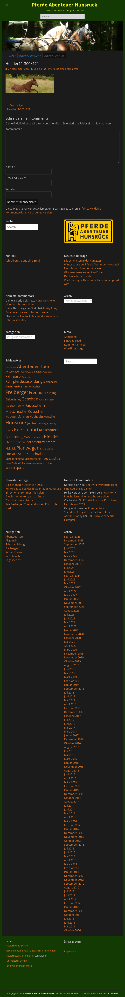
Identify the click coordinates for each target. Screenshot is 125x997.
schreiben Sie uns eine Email (23, 260)
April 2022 (70, 591)
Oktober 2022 (72, 587)
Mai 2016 (69, 755)
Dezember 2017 (73, 712)
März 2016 (70, 759)
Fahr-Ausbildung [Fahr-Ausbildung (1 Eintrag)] (45, 372)
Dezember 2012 (73, 876)
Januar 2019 (71, 685)
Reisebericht (13, 556)
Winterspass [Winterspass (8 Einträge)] (15, 467)
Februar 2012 (72, 903)
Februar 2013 (72, 868)
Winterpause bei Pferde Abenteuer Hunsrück (91, 264)
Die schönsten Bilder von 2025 (82, 260)
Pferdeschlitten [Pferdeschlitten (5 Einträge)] (15, 442)
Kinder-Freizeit (14, 552)
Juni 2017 (69, 724)
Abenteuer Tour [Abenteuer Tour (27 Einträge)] (33, 366)
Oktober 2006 (72, 930)
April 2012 (70, 899)
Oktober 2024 (72, 564)
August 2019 (71, 665)
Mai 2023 (69, 583)
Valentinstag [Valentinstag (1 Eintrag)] (31, 464)
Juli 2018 (69, 692)
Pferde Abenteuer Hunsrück (64, 5)
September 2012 (74, 883)
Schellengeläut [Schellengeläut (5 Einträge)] (15, 459)
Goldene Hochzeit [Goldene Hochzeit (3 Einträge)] (15, 405)
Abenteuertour (15, 536)
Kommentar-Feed (75, 344)
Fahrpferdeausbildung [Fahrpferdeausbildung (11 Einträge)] (24, 381)
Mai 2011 (69, 926)
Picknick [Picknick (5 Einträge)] (11, 448)
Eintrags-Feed (72, 340)
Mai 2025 (69, 552)
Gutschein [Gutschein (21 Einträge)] (35, 405)
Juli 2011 (69, 918)
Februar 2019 (72, 681)
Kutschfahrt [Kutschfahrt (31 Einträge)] (26, 429)
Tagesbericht (13, 560)
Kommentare (96, 508)
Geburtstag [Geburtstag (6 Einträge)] (13, 399)
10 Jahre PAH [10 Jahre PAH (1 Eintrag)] (11, 367)
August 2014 (71, 802)
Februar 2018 (72, 708)
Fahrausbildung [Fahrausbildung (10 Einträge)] (18, 376)
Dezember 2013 (73, 833)
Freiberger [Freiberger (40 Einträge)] (17, 392)
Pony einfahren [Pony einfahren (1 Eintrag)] (46, 449)
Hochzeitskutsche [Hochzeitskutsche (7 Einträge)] (42, 416)
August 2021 (71, 610)
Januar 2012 (71, 907)
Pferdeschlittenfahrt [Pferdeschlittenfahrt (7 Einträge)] (40, 442)
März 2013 (70, 864)
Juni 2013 (69, 852)
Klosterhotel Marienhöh (18, 955)
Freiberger (12, 548)
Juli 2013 (69, 848)
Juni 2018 (69, 696)
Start (12, 55)
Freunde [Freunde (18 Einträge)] (37, 392)
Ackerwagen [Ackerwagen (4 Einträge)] (13, 371)
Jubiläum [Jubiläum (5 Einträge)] (32, 423)
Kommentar (14, 129)
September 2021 (74, 607)
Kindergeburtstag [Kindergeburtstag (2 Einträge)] (47, 423)
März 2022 (70, 595)
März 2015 (70, 782)
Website (10, 189)
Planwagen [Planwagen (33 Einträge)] (28, 448)
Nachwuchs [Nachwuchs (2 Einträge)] (37, 437)
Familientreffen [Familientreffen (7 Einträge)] (17, 386)
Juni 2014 (69, 809)
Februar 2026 (72, 536)
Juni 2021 (69, 618)
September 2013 (74, 844)
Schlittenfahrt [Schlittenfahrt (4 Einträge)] (33, 459)
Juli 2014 (69, 805)
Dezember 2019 (73, 653)
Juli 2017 (69, 720)
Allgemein (12, 540)
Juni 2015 (69, 774)
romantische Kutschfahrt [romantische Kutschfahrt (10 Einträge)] (25, 453)
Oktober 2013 (72, 841)
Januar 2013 (71, 872)
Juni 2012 (69, 895)
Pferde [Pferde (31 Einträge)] (51, 436)
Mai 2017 (69, 727)
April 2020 (70, 646)
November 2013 (74, 837)
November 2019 (74, 657)
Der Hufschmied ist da (77, 276)
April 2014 (70, 817)
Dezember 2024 (73, 560)
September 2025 (74, 544)
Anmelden (70, 337)
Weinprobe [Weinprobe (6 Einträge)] (44, 463)
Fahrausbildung (15, 544)
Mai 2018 (69, 700)
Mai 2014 (69, 813)
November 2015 (74, 766)
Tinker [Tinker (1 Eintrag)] (8, 464)
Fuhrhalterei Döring (16, 960)
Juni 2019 (69, 669)
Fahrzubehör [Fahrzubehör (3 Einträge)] (50, 381)
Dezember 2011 (73, 911)
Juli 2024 (69, 568)
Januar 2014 (71, 829)
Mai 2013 (69, 856)
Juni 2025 (69, 548)
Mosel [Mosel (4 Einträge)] (27, 437)
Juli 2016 (69, 751)
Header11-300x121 (30, 55)
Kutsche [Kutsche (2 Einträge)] (9, 430)
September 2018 (74, 688)
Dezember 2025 (73, 540)
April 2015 (70, 778)
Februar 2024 (72, 575)
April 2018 (70, 704)
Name (10, 166)
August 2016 (71, 747)
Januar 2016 (71, 763)
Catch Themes (110, 993)
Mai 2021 (69, 622)
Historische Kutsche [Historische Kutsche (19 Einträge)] (24, 411)
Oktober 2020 (72, 638)
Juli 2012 (69, 891)
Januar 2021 (71, 630)
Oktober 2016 (72, 743)
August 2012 (71, 887)
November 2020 (74, 634)
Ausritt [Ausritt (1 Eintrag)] (24, 372)
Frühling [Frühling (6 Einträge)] (50, 393)
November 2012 (74, 879)
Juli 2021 (69, 614)
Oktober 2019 (72, 661)
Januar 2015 (71, 790)
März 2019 (70, 677)
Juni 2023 (69, 579)
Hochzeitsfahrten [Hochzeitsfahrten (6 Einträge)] (17, 416)
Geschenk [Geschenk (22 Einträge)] (31, 399)
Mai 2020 (69, 642)
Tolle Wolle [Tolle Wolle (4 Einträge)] (18, 463)
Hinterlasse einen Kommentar (63, 68)
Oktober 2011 (72, 915)
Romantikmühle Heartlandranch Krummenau (31, 950)
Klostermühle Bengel (17, 945)
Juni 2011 (69, 922)
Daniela (38, 68)
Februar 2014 (72, 825)
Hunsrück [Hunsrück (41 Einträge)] (16, 422)
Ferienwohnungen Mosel (19, 965)
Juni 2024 (69, 571)
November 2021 (74, 603)
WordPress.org (73, 348)
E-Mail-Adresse (16, 178)
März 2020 (70, 649)
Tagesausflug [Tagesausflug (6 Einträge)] (51, 459)
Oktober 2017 (72, 716)
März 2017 (70, 731)
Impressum (70, 951)
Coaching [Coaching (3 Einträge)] (32, 371)
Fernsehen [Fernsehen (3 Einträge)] (35, 386)
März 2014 (70, 821)
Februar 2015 (72, 786)
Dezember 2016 (73, 739)
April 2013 (70, 860)
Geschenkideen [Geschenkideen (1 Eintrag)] (47, 400)
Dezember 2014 (73, 794)
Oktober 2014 (72, 798)
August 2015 (71, 770)
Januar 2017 (71, 735)
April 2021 (70, 626)
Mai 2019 (69, 673)
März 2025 (70, 556)
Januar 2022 (71, 599)
